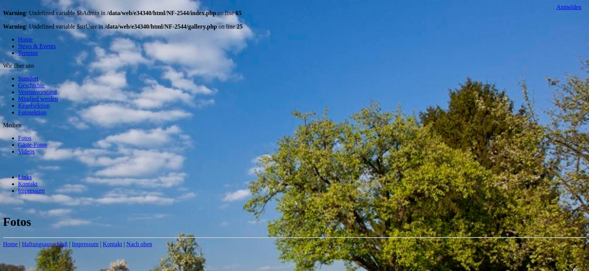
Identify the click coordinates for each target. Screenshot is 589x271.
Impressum (31, 190)
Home (25, 39)
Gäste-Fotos (32, 145)
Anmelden (568, 7)
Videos (26, 151)
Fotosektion (32, 112)
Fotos (25, 138)
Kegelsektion (34, 105)
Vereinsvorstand (37, 92)
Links (25, 177)
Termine (28, 53)
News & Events (37, 46)
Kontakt (28, 184)
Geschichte (31, 85)
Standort (28, 78)
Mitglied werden (38, 99)
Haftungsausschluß (45, 244)
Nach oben (139, 244)
